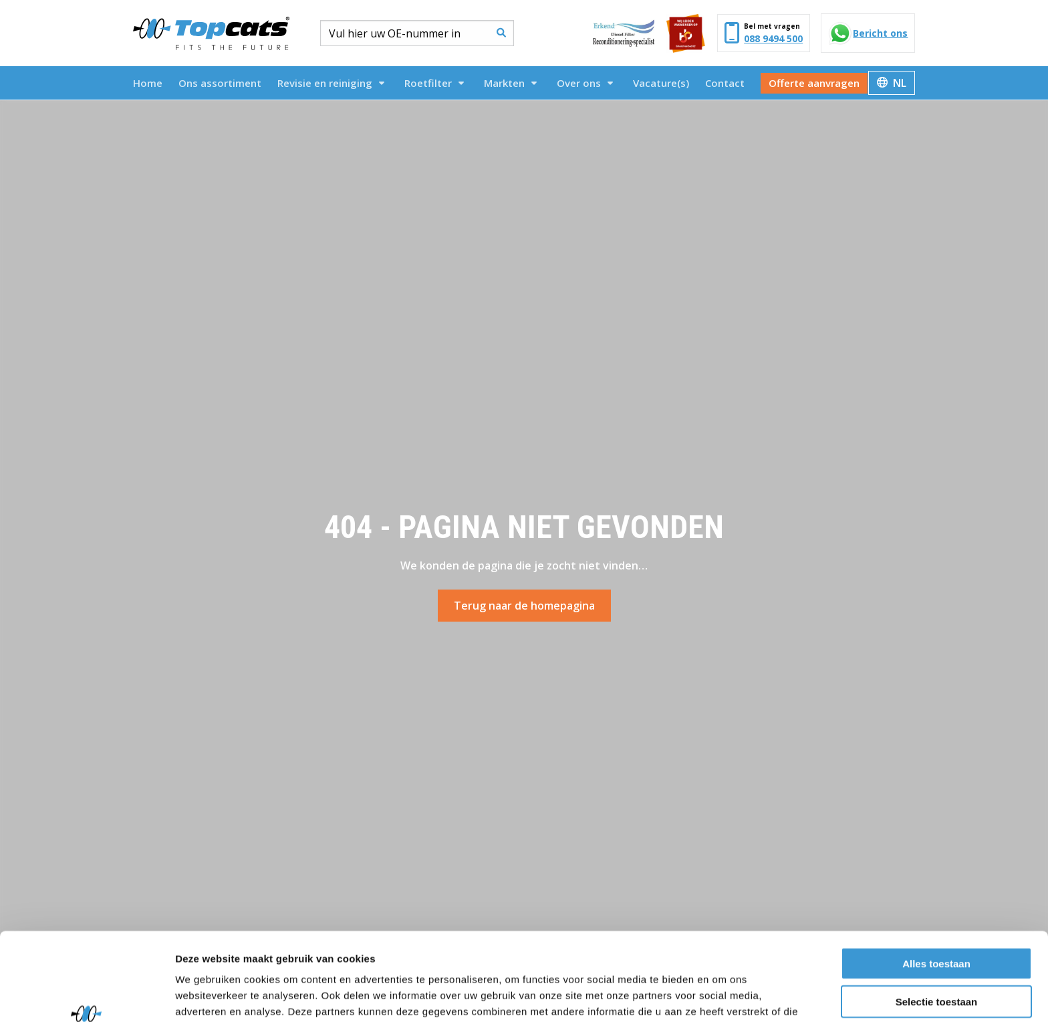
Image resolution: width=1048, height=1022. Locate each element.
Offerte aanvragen (814, 83)
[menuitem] (147, 83)
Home (147, 83)
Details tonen (722, 995)
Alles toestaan (936, 888)
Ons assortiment (219, 83)
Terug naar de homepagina (524, 605)
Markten (510, 83)
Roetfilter (434, 83)
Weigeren (936, 963)
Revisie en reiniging (330, 83)
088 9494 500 (773, 38)
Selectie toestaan (937, 926)
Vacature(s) (661, 83)
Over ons (585, 83)
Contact (725, 83)
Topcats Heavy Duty (211, 33)
